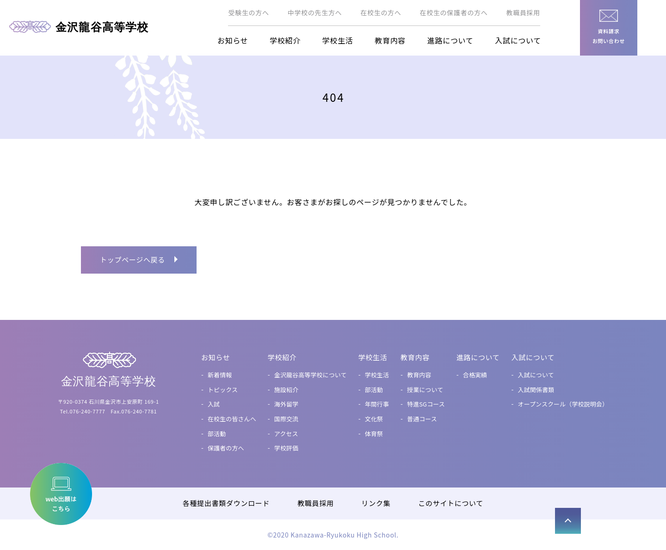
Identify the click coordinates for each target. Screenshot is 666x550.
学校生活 (337, 40)
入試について (518, 40)
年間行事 (376, 404)
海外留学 (286, 404)
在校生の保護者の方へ (454, 12)
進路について (450, 40)
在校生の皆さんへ (231, 418)
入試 (213, 404)
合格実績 (474, 374)
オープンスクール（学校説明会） (563, 404)
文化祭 (373, 418)
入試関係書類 (536, 389)
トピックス (222, 389)
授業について (425, 389)
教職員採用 (523, 12)
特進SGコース (425, 404)
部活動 (216, 433)
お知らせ (232, 40)
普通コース (422, 418)
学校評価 (286, 448)
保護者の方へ (225, 448)
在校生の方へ (380, 12)
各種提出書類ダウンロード (226, 503)
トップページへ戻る (132, 259)
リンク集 (376, 503)
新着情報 (219, 374)
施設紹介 (286, 389)
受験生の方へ (248, 12)
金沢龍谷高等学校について (310, 374)
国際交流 (286, 418)
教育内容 (390, 40)
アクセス (286, 433)
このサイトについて (450, 503)
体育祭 (373, 433)
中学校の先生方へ (315, 12)
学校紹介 (285, 40)
